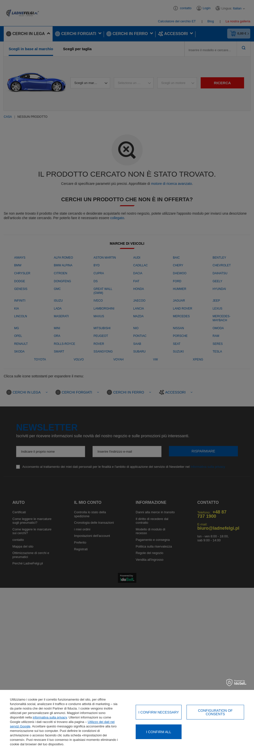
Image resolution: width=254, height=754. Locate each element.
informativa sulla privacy (50, 717)
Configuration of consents (215, 712)
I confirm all (158, 732)
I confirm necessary (158, 712)
